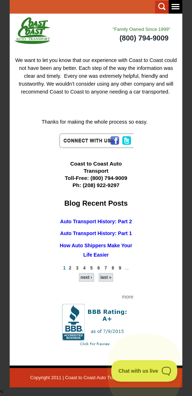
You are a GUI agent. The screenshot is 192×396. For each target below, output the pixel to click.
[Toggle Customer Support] (144, 371)
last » (106, 277)
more (128, 297)
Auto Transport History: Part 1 (96, 233)
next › (86, 277)
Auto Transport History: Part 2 (96, 221)
